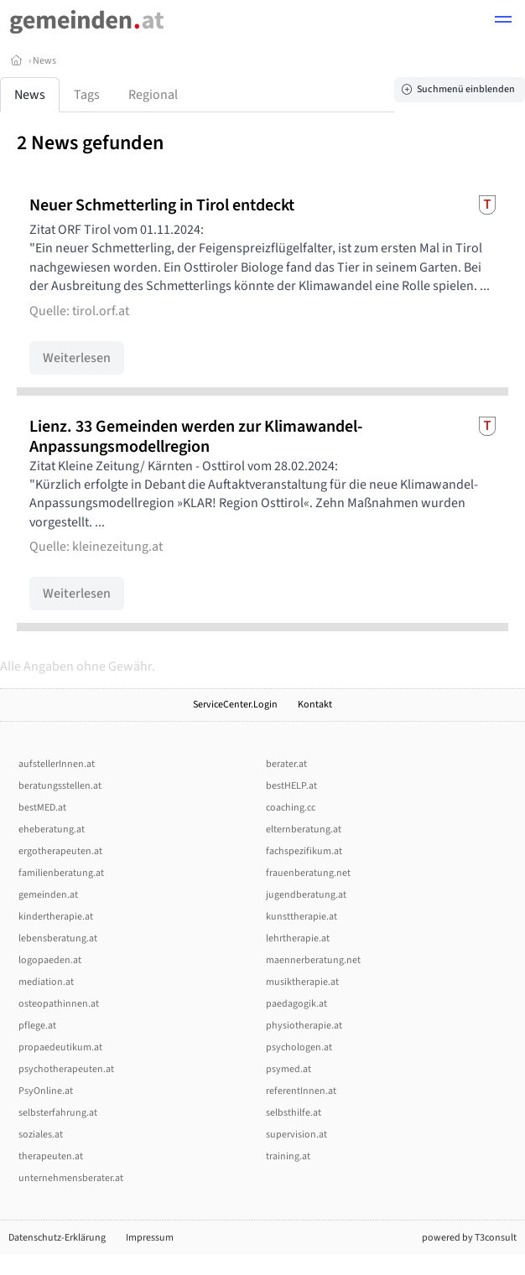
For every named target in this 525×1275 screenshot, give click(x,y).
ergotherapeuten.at (60, 851)
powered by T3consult (469, 1238)
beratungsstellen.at (59, 786)
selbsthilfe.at (293, 1113)
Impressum (150, 1238)
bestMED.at (42, 808)
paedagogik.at (296, 1004)
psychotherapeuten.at (66, 1069)
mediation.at (46, 982)
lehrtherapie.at (298, 938)
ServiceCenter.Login (235, 704)
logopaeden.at (49, 960)
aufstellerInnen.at (56, 764)
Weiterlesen (77, 358)
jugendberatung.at (306, 895)
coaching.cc (290, 808)
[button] (503, 22)
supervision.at (296, 1134)
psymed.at (288, 1069)
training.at (288, 1156)
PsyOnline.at (45, 1091)
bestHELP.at (291, 786)
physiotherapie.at (304, 1025)
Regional (153, 95)
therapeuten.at (50, 1156)
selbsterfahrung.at (57, 1113)
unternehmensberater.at (70, 1178)
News (44, 61)
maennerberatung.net (313, 960)
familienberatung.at (61, 873)
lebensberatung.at (57, 938)
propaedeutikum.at (60, 1047)
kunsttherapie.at (301, 917)
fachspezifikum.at (304, 851)
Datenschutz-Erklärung (57, 1238)
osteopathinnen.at (58, 1004)
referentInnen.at (301, 1091)
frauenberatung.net (308, 873)
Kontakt (315, 704)
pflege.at (37, 1025)
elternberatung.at (303, 829)
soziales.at (40, 1134)
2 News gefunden (90, 143)
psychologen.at (299, 1047)
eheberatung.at (51, 829)
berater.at (286, 764)
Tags (87, 95)
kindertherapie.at (55, 917)
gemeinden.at (48, 895)
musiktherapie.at (302, 982)
